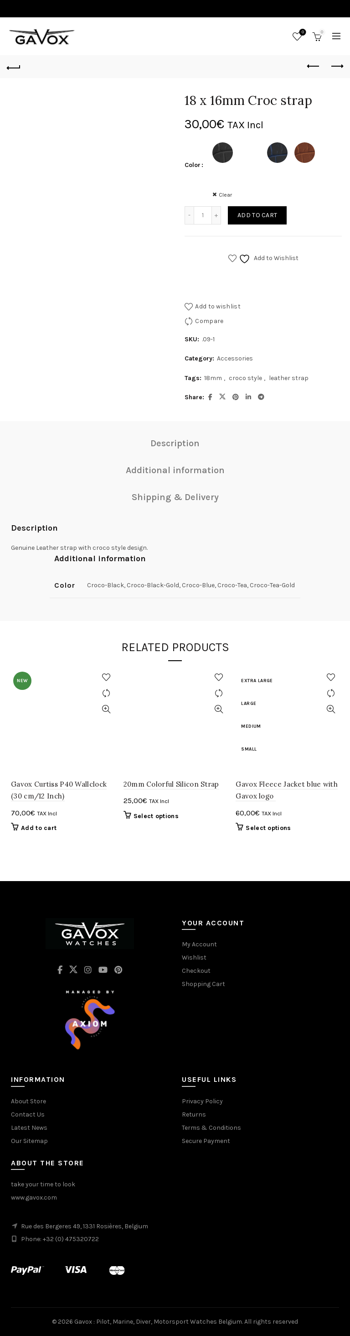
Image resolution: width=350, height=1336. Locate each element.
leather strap (289, 378)
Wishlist (301, 33)
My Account (199, 944)
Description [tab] (175, 443)
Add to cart (257, 215)
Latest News (29, 1128)
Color (193, 165)
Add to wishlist (218, 306)
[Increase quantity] (216, 215)
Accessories (235, 358)
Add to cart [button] (39, 828)
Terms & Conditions (211, 1128)
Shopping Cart (203, 984)
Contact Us (28, 1114)
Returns (194, 1114)
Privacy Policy (202, 1101)
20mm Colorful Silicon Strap (171, 784)
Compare (209, 321)
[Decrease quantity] (189, 215)
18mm (213, 378)
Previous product (314, 66)
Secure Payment (206, 1141)
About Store (28, 1101)
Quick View (106, 709)
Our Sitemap (29, 1141)
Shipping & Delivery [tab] (175, 497)
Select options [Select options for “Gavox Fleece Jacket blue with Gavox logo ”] (268, 828)
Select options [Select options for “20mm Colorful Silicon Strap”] (156, 816)
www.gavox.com (34, 1197)
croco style (245, 378)
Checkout (196, 971)
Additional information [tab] (175, 470)
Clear (225, 195)
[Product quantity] (203, 215)
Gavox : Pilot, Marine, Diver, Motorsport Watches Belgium (158, 1322)
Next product (336, 66)
